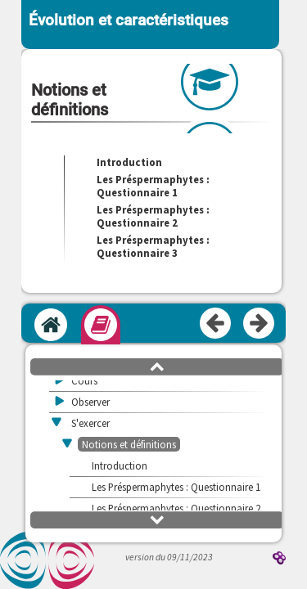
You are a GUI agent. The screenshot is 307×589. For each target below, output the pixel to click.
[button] (157, 365)
